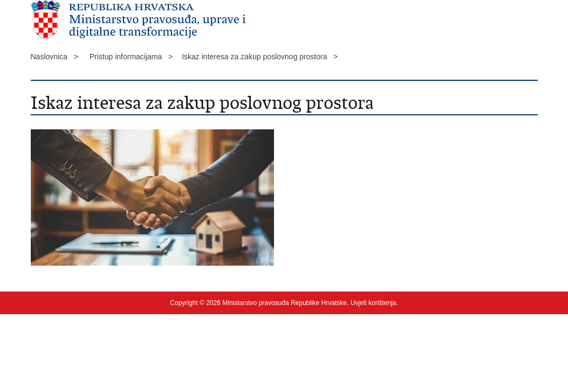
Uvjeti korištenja (373, 303)
